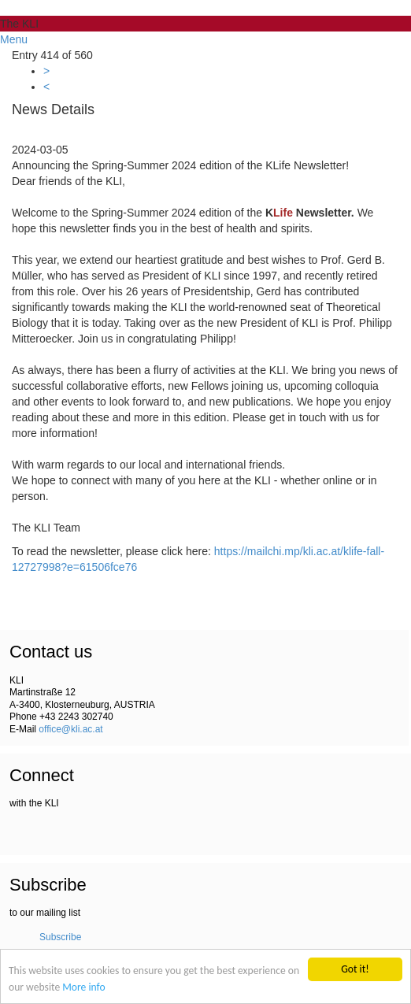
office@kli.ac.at (70, 729)
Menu (14, 39)
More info (83, 987)
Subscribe (60, 937)
